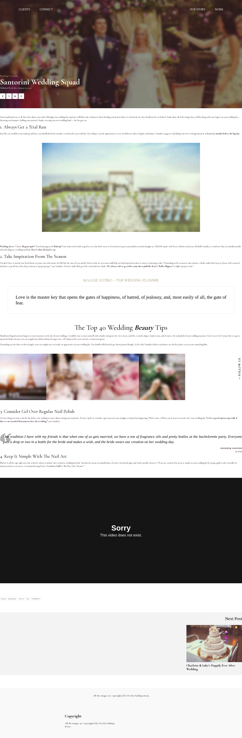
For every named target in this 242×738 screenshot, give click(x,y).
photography (12, 599)
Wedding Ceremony (9, 76)
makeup (3, 599)
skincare (21, 599)
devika (14, 88)
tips (28, 599)
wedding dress (35, 599)
